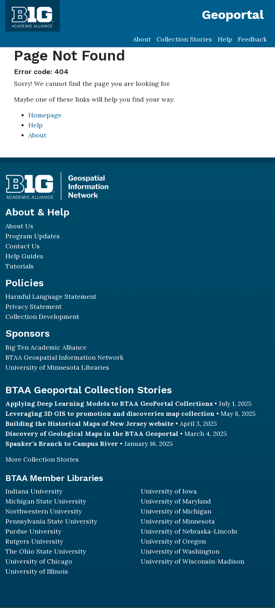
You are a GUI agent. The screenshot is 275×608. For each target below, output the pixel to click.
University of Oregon (173, 541)
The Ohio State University (45, 551)
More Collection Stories (42, 459)
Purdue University (33, 531)
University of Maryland (176, 501)
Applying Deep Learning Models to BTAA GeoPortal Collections (109, 403)
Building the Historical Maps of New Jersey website (89, 423)
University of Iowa (169, 491)
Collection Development (42, 316)
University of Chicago (38, 561)
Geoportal (233, 14)
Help (225, 39)
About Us (19, 226)
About (142, 39)
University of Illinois (36, 571)
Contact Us (22, 246)
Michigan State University (45, 501)
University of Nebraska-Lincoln (189, 531)
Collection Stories (184, 39)
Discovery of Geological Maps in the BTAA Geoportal (91, 433)
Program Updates (32, 236)
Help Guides (24, 256)
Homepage (45, 115)
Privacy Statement (33, 306)
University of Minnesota (178, 521)
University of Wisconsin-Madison (192, 561)
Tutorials (19, 266)
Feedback (252, 39)
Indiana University (33, 491)
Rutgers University (34, 541)
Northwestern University (43, 511)
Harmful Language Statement (50, 296)
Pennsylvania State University (51, 521)
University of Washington (180, 551)
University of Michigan (176, 511)
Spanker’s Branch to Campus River (61, 443)
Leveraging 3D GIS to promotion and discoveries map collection (109, 413)
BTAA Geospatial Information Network (64, 357)
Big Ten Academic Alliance (46, 347)
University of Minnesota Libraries (57, 367)
